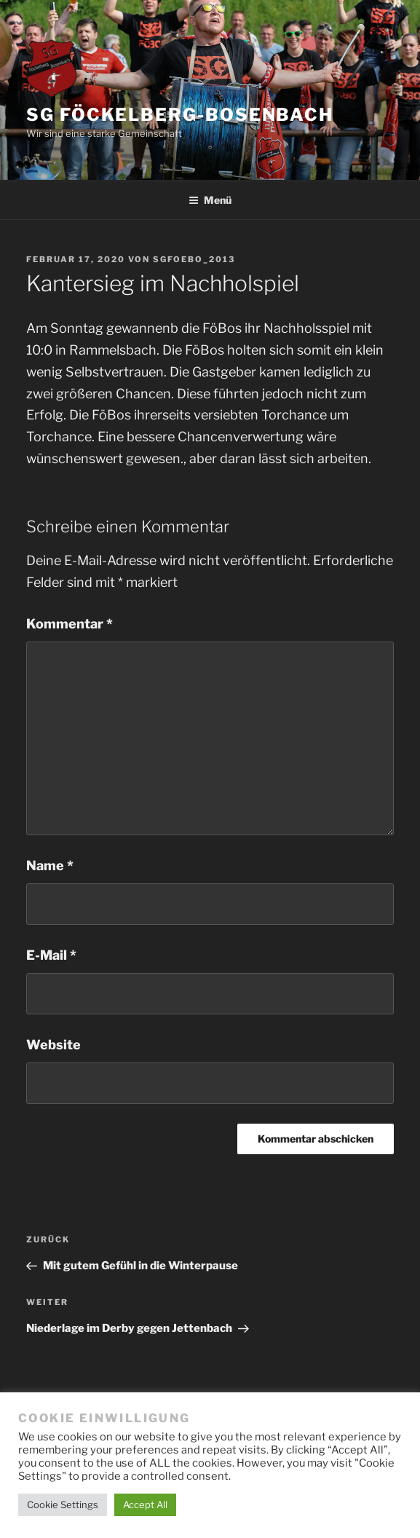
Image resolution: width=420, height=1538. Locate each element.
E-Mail (51, 955)
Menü (210, 200)
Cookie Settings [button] (62, 1504)
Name (50, 865)
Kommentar (69, 623)
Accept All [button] (145, 1504)
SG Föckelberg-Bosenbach (179, 114)
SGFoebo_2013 (194, 259)
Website (53, 1044)
